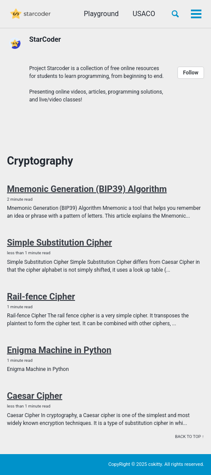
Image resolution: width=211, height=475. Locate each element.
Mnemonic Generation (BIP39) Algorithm (87, 189)
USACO (144, 14)
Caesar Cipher (34, 396)
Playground (101, 14)
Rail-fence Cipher (41, 296)
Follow (190, 73)
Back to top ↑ (189, 436)
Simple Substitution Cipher (59, 242)
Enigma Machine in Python (59, 350)
